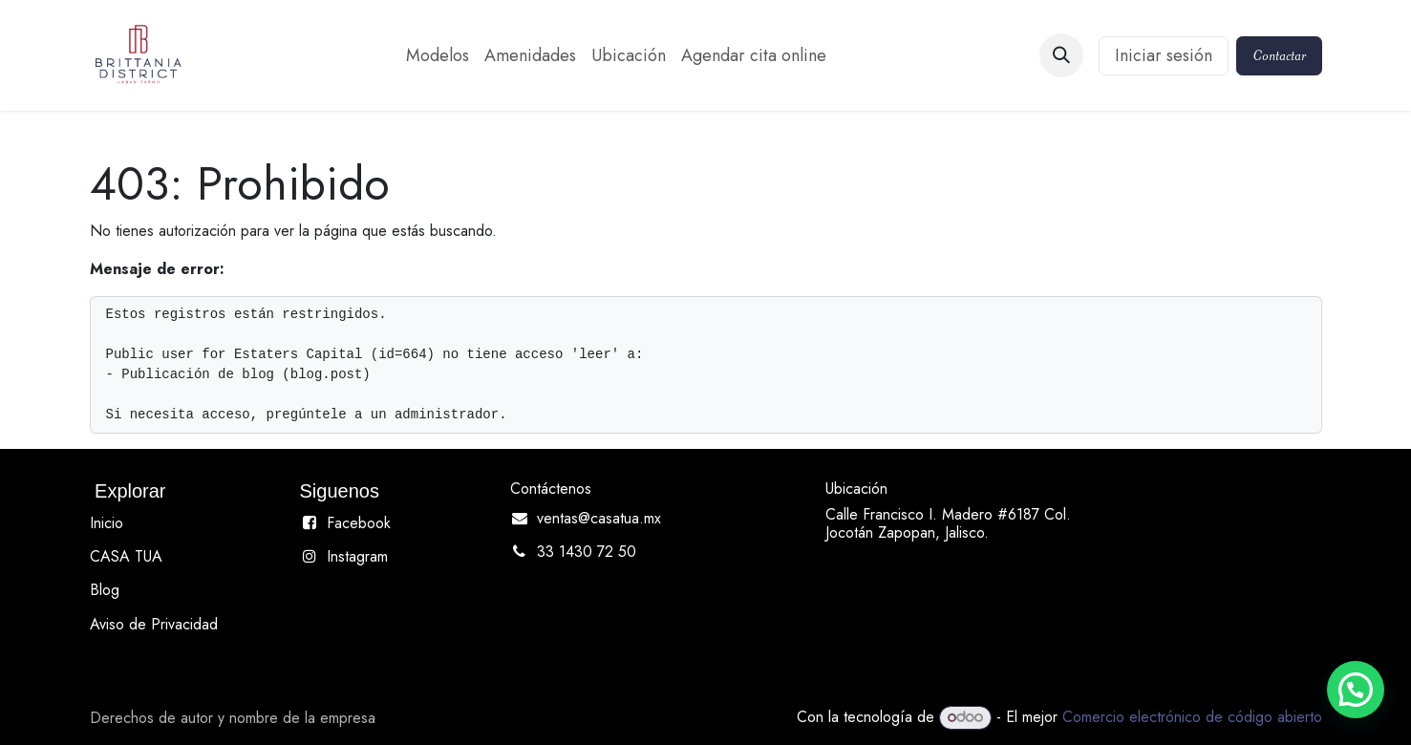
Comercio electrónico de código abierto (1192, 717)
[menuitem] (437, 55)
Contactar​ (1279, 55)
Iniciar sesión (1163, 55)
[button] (1061, 55)
